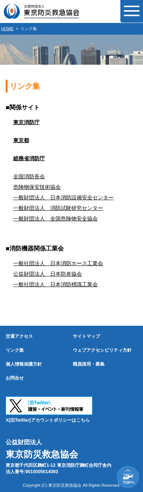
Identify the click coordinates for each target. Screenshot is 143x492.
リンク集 (15, 350)
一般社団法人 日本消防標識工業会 (55, 284)
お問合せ (15, 378)
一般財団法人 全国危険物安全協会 (55, 219)
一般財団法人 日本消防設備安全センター (63, 197)
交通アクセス (19, 336)
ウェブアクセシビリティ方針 (102, 350)
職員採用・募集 (89, 364)
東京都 (21, 140)
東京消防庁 (26, 122)
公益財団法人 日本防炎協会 (47, 274)
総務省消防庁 (29, 158)
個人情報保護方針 (24, 364)
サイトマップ (86, 336)
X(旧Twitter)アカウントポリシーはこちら (47, 420)
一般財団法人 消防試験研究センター (58, 208)
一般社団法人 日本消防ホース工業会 (58, 263)
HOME (7, 28)
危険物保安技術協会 (37, 187)
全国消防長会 (29, 176)
